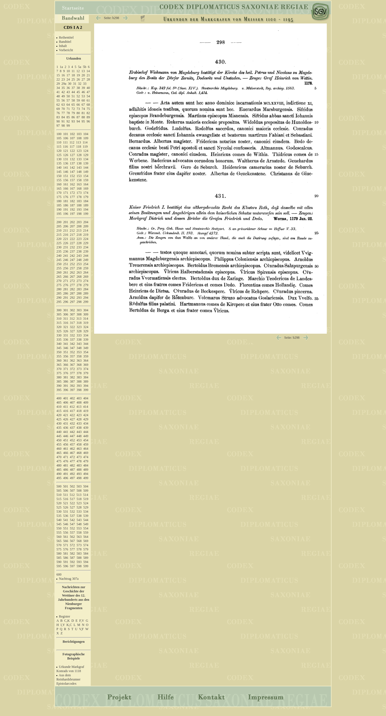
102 (72, 134)
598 (79, 566)
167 (72, 188)
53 (83, 96)
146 (65, 172)
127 (72, 155)
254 (85, 264)
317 (72, 323)
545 (58, 524)
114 (85, 142)
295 (58, 302)
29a (63, 84)
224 (85, 239)
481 (65, 465)
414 (85, 407)
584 (85, 553)
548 (79, 524)
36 (68, 88)
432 (72, 423)
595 (58, 566)
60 (83, 100)
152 (72, 176)
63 (63, 105)
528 (79, 507)
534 (85, 512)
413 (79, 407)
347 (72, 348)
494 (85, 474)
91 (63, 121)
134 (85, 159)
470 (58, 457)
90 (58, 121)
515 (58, 499)
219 (85, 235)
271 (65, 281)
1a (61, 67)
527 (72, 507)
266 (65, 277)
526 (65, 507)
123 (79, 151)
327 (72, 331)
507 (72, 491)
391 (65, 386)
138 (79, 163)
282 (72, 289)
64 (68, 105)
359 (85, 356)
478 (79, 461)
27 (83, 79)
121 (65, 151)
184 (85, 201)
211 (65, 230)
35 (63, 88)
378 (79, 373)
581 (65, 553)
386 (65, 381)
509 (85, 491)
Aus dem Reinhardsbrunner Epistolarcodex (68, 679)
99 (68, 126)
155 (58, 180)
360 (58, 360)
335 (58, 339)
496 (65, 478)
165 (58, 188)
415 (58, 411)
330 (58, 335)
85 (68, 117)
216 (65, 235)
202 (72, 222)
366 (65, 365)
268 (79, 277)
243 (79, 256)
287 (72, 293)
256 (65, 268)
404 (85, 398)
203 (79, 222)
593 (79, 562)
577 (72, 549)
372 (72, 369)
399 (85, 390)
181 (65, 201)
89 (88, 117)
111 (65, 142)
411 (65, 407)
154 (85, 176)
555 (58, 532)
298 (79, 302)
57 (68, 100)
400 (58, 398)
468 (79, 453)
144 (85, 167)
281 (65, 289)
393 (79, 386)
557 (72, 532)
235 (58, 251)
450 (58, 440)
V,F (81, 629)
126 (65, 155)
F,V (81, 621)
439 (85, 428)
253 (79, 264)
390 (58, 386)
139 (85, 163)
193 (79, 209)
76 (58, 113)
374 (85, 369)
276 (65, 285)
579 (85, 549)
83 (58, 117)
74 (83, 109)
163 (79, 184)
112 (72, 142)
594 (85, 562)
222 (72, 239)
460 (58, 449)
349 (85, 348)
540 (58, 520)
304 (85, 310)
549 (85, 524)
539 (85, 516)
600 (58, 574)
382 (72, 377)
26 (78, 79)
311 (65, 319)
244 (85, 256)
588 (79, 558)
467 (72, 453)
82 (88, 113)
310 (58, 319)
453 (79, 440)
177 (72, 197)
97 (58, 126)
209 (85, 226)
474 (85, 457)
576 (65, 549)
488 (79, 470)
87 (78, 117)
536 (65, 516)
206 (65, 226)
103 (79, 134)
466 (65, 453)
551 (65, 528)
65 (73, 105)
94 (78, 121)
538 (79, 516)
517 (72, 499)
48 (58, 96)
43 (68, 92)
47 (88, 92)
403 (79, 398)
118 (78, 147)
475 (58, 461)
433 (79, 423)
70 (63, 109)
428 (79, 419)
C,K (67, 621)
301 (65, 310)
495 (58, 478)
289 (85, 293)
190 (58, 209)
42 (63, 92)
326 (65, 331)
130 (58, 159)
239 (85, 251)
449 (85, 436)
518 (79, 499)
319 (85, 323)
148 (79, 172)
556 (65, 532)
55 (58, 100)
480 (58, 465)
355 (58, 356)
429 (85, 419)
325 (58, 331)
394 (85, 386)
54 (88, 96)
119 (85, 147)
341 (65, 344)
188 (79, 205)
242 (72, 256)
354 (85, 352)
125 (58, 155)
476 (65, 461)
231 (65, 247)
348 (79, 348)
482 (72, 465)
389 (85, 381)
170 (58, 193)
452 (72, 440)
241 (65, 256)
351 (65, 352)
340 (58, 344)
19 (78, 75)
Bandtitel (65, 42)
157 (72, 180)
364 (85, 360)
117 (72, 147)
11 (73, 71)
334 (85, 335)
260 (58, 272)
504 (85, 486)
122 (72, 151)
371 (65, 369)
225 (58, 243)
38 (78, 88)
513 (79, 495)
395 (58, 390)
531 (65, 512)
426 (65, 419)
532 (72, 512)
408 (79, 402)
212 (72, 230)
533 (79, 512)
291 (65, 298)
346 (65, 348)
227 (72, 243)
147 (72, 172)
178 (79, 197)
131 (65, 159)
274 (85, 281)
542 (72, 520)
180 (58, 201)
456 (65, 444)
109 (85, 138)
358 (79, 356)
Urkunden (73, 58)
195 (58, 214)
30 (69, 84)
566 (65, 541)
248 (79, 260)
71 (68, 109)
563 (79, 537)
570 (58, 545)
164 (85, 184)
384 (85, 377)
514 (85, 495)
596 (65, 566)
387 (72, 381)
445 (58, 436)
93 (73, 121)
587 (72, 558)
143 (79, 167)
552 (72, 528)
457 (72, 444)
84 (63, 117)
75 (88, 109)
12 (78, 71)
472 (72, 457)
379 (85, 373)
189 (85, 205)
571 (65, 545)
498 (79, 478)
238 (79, 251)
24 (68, 79)
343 (79, 344)
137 (72, 163)
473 (79, 457)
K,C (69, 625)
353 (79, 352)
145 (58, 172)
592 (72, 562)
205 (58, 226)
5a (79, 67)
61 (88, 100)
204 (85, 222)
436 (65, 428)
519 (85, 499)
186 (65, 205)
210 (58, 230)
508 (79, 491)
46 (83, 92)
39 (83, 88)
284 (85, 289)
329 (85, 331)
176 (65, 197)
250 (58, 264)
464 (85, 449)
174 (85, 193)
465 (58, 453)
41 (58, 92)
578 (79, 549)
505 (58, 491)
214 (85, 230)
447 (72, 436)
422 (72, 415)
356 (65, 356)
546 (65, 524)
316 (65, 323)
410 (58, 407)
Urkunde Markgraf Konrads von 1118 (70, 669)
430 (58, 423)
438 (79, 428)
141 (65, 167)
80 (78, 113)
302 (72, 310)
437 (72, 428)
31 (74, 84)
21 (88, 75)
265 (58, 277)
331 (65, 335)
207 (72, 226)
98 (63, 126)
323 (79, 327)
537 (72, 516)
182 (72, 201)
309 (85, 314)
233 (79, 247)
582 (72, 553)
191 (65, 209)
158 (79, 180)
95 (83, 121)
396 (65, 390)
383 (79, 377)
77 (63, 113)
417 (72, 411)
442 (72, 432)
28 (88, 79)
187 (72, 205)
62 (58, 105)
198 (79, 214)
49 (63, 96)
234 (85, 247)
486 (65, 470)
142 (72, 167)
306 (65, 314)
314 (85, 319)
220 (58, 239)
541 (65, 520)
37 (73, 88)
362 (72, 360)
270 (58, 281)
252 (72, 264)
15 (58, 75)
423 (79, 415)
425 (58, 419)
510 (58, 495)
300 (58, 310)
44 (73, 92)
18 (73, 75)
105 (58, 138)
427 (72, 419)
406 (65, 402)
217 (72, 235)
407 (72, 402)
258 (79, 268)
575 (58, 549)
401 (65, 398)
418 (79, 411)
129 (85, 155)
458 (79, 444)
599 (85, 566)
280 (58, 289)
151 (65, 176)
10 (68, 71)
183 (79, 201)
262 (72, 272)
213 (79, 230)
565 (58, 541)
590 (58, 562)
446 (65, 436)
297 (72, 302)
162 (72, 184)
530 (58, 512)
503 (79, 486)
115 (58, 147)
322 (72, 327)
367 (72, 365)
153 (79, 176)
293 (79, 298)
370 (58, 369)
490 (58, 474)
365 (58, 365)
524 (85, 503)
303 (79, 310)
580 (58, 553)
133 (79, 159)
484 (85, 465)
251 (65, 264)
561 (65, 537)
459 (85, 444)
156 (65, 180)
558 (79, 532)
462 (72, 449)
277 (72, 285)
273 (79, 281)
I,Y (63, 625)
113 (78, 142)
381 (65, 377)
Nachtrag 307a (68, 579)
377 (72, 373)
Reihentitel (66, 37)
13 (83, 71)
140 (58, 167)
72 (73, 109)
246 (65, 260)
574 (85, 545)
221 (65, 239)
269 (85, 277)
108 (79, 138)
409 (85, 402)
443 (79, 432)
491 (65, 474)
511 (65, 495)
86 (73, 117)
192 (72, 209)
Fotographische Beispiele (74, 656)
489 (85, 470)
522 (72, 503)
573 (79, 545)
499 (85, 478)
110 (58, 142)
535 (58, 516)
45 (78, 92)
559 (85, 532)
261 (65, 272)
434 (85, 423)
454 (85, 440)
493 (79, 474)
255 (58, 268)
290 (58, 298)
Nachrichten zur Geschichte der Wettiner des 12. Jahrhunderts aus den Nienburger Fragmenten (73, 597)
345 (58, 348)
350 (58, 352)
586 (65, 558)
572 (72, 545)
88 (83, 117)
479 (85, 461)
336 (65, 339)
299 (85, 302)
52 (78, 96)
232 (72, 247)
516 (65, 499)
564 (85, 537)
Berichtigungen (74, 642)
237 (72, 251)
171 (65, 193)
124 (85, 151)
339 (85, 339)
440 (58, 432)
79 (73, 113)
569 (85, 541)
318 (79, 323)
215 (58, 235)
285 (58, 293)
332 (72, 335)
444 (85, 432)
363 (79, 360)
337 (72, 339)
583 (79, 553)
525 (58, 507)
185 (58, 205)
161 (65, 184)
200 (58, 222)
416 (65, 411)
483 (79, 465)
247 (72, 260)
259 (85, 268)
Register (64, 616)
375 (58, 373)
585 (58, 558)
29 (58, 84)
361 (65, 360)
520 (58, 503)
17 (68, 75)
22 (58, 79)
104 (85, 134)
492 (72, 474)
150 (58, 176)
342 (72, 344)
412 (72, 407)
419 (85, 411)
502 (72, 486)
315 (58, 323)
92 (68, 121)
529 (85, 507)
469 (85, 453)
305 (58, 314)
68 (88, 105)
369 (85, 365)
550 (58, 528)
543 (79, 520)
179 (85, 197)
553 (79, 528)
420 (58, 415)
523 (79, 503)
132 (72, 159)
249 (85, 260)
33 (84, 84)
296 (65, 302)
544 (85, 520)
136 (65, 163)
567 (72, 541)
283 (79, 289)
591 (65, 562)
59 (78, 100)
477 (72, 461)
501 (65, 486)
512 (72, 495)
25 (73, 79)
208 (79, 226)
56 (63, 100)
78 (68, 113)
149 (85, 172)
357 (72, 356)
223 (79, 239)
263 (79, 272)
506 (65, 491)
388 (79, 381)
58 (73, 100)
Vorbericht (66, 50)
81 (83, 113)
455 (58, 444)
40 (88, 88)
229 (85, 243)
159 (85, 180)
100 (58, 134)
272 (72, 281)
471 (65, 457)
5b (84, 67)
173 (79, 193)
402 (72, 398)
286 (65, 293)
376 (65, 373)
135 (58, 163)
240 (58, 256)
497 (72, 478)
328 (79, 331)
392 (72, 386)
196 (65, 214)
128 (79, 155)
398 (79, 390)
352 (72, 352)
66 (78, 105)
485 (58, 470)
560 (58, 537)
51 (73, 96)
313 (79, 319)
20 (83, 75)
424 (85, 415)
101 (65, 134)
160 (58, 184)
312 (72, 319)
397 (72, 390)
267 (72, 277)
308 (79, 314)
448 (79, 436)
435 (58, 428)
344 (85, 344)
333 (79, 335)
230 (58, 247)
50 (68, 96)
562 (72, 537)
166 (65, 188)
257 (72, 268)
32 (79, 84)
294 (85, 298)
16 (63, 75)
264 (85, 272)
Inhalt (63, 46)
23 (63, 79)
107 (72, 138)
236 (65, 251)
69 (58, 109)
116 (65, 147)
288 (79, 293)
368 (79, 365)
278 (79, 285)
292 (72, 298)
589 (85, 558)
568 (79, 541)
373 (79, 369)
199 (85, 214)
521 (65, 503)
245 (58, 260)
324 (85, 327)
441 (65, 432)
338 (79, 339)
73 (78, 109)
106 (65, 138)
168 (79, 188)
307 (72, 314)
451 (65, 440)
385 (58, 381)
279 (85, 285)
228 (79, 243)
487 (72, 470)
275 (58, 285)
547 (72, 524)
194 (85, 209)
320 (58, 327)
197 (72, 214)
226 (65, 243)
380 (58, 377)
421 (65, 415)
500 (58, 486)
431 (65, 423)
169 (85, 188)
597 (72, 566)
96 (88, 121)
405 (58, 402)
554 (85, 528)
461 (65, 449)
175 (58, 197)
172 (72, 193)
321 (65, 327)
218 (79, 235)
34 (58, 88)
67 (83, 105)
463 (79, 449)
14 (88, 71)
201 (65, 222)
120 (58, 151)
